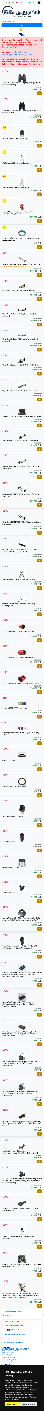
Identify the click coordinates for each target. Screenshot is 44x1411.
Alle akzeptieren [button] (11, 1404)
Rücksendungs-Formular (9, 1361)
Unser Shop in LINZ (7, 1354)
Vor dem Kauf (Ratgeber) (10, 1359)
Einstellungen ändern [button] (28, 1404)
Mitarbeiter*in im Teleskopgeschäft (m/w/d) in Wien (17, 53)
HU (30, 2)
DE (34, 2)
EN (25, 2)
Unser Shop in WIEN (8, 1352)
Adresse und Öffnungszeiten (11, 1356)
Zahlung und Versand (8, 1357)
